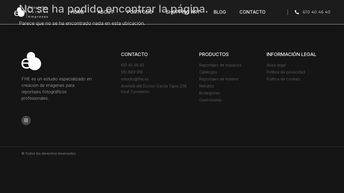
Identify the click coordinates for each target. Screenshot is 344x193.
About (106, 12)
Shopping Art (183, 12)
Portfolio (140, 12)
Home (77, 12)
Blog (220, 12)
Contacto (252, 12)
